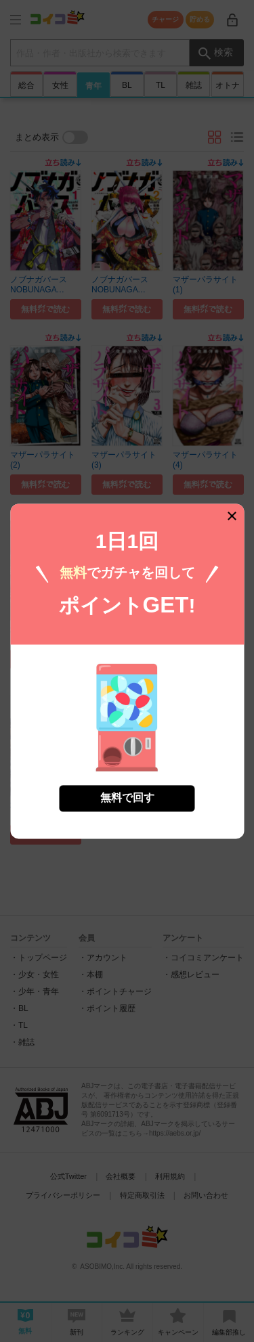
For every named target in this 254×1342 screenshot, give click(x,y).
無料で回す (127, 795)
